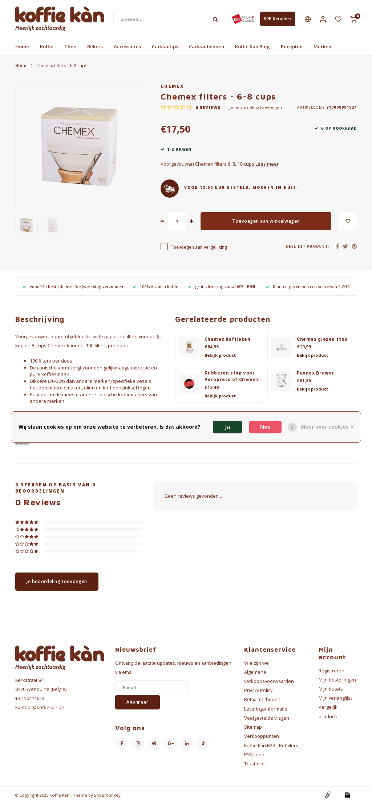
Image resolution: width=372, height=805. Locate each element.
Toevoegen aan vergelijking (198, 248)
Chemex (172, 87)
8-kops (39, 347)
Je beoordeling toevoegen (256, 109)
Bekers (95, 48)
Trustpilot (254, 765)
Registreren (331, 672)
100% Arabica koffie (155, 288)
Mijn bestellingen (337, 681)
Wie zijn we (256, 664)
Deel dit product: (307, 248)
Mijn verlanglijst (335, 699)
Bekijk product (220, 356)
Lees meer (267, 165)
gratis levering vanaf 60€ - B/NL (222, 288)
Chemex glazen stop (322, 340)
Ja (227, 426)
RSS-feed (254, 756)
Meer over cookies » (326, 426)
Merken (322, 48)
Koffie (46, 48)
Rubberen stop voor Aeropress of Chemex (232, 378)
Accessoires (127, 48)
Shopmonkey (107, 796)
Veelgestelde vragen (266, 719)
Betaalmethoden (262, 701)
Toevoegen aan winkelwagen (266, 222)
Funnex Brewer (315, 374)
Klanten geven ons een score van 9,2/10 (307, 288)
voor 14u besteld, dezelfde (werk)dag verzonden (73, 288)
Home (22, 48)
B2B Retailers (278, 19)
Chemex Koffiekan (228, 340)
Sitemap (253, 728)
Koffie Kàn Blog (252, 48)
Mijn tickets (331, 690)
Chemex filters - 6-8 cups (62, 67)
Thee (70, 48)
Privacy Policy (258, 692)
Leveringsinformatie (265, 710)
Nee (265, 426)
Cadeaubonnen (206, 48)
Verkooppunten (261, 738)
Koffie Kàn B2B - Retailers (271, 747)
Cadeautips (165, 48)
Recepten (292, 48)
